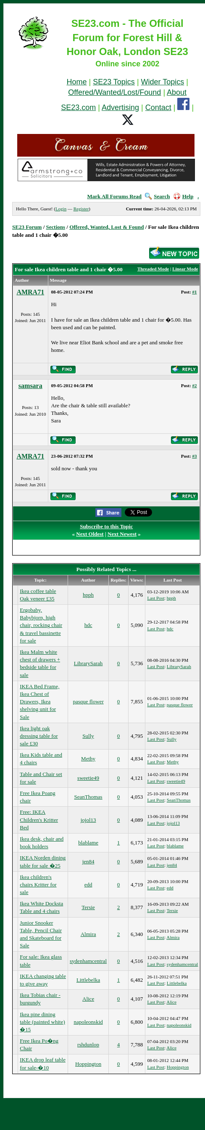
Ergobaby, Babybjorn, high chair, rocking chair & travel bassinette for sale (41, 625)
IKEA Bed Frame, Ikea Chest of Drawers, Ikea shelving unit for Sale (39, 701)
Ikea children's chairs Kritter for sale (38, 884)
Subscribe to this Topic (106, 526)
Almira (88, 934)
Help (183, 196)
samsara (30, 385)
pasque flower (88, 701)
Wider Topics (162, 82)
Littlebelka (88, 980)
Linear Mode (185, 268)
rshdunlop (88, 1044)
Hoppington (88, 1064)
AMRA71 (30, 292)
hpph (88, 595)
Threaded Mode (153, 268)
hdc (88, 625)
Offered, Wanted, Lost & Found (106, 227)
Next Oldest (89, 534)
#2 (194, 385)
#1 (194, 291)
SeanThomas (88, 797)
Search (157, 196)
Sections (56, 227)
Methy (88, 758)
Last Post (155, 597)
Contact (158, 107)
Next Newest (122, 534)
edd (88, 884)
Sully (88, 736)
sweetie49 (88, 778)
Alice (88, 999)
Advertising (120, 107)
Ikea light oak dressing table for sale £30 (39, 736)
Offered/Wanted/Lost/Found (114, 92)
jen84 (88, 861)
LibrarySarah (88, 663)
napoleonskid (88, 1022)
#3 (194, 456)
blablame (88, 842)
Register (81, 208)
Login (60, 208)
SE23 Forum (27, 227)
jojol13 (88, 820)
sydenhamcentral (88, 961)
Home (76, 82)
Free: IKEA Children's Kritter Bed (39, 819)
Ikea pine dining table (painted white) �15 (42, 1022)
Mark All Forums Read (114, 196)
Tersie (88, 907)
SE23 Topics (114, 82)
